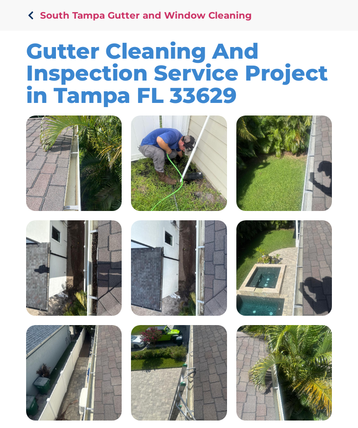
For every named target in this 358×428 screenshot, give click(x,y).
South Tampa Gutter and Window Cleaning (146, 15)
